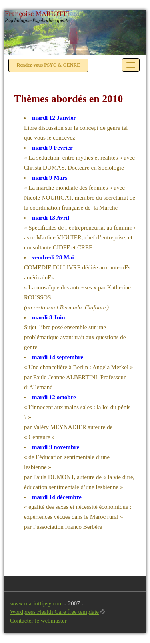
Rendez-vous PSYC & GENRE (48, 65)
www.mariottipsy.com (36, 603)
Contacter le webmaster (38, 620)
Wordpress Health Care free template (54, 612)
